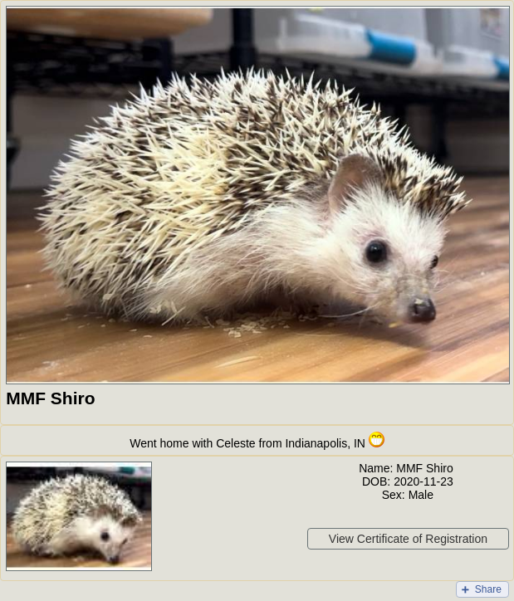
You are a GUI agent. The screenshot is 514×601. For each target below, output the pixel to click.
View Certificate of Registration (408, 538)
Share (488, 589)
